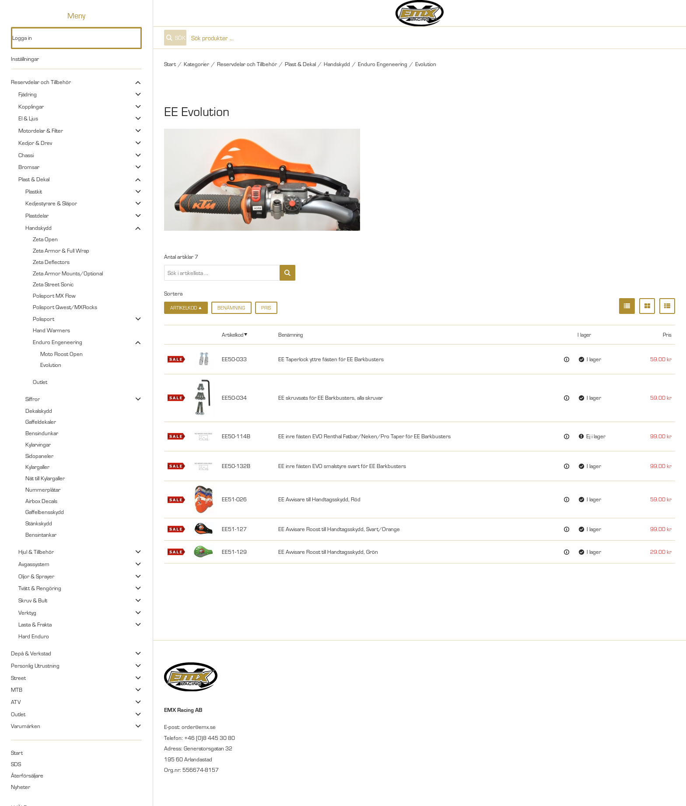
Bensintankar (40, 535)
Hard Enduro (33, 636)
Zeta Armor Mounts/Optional (68, 273)
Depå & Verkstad (31, 653)
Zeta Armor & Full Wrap (61, 250)
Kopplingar (31, 106)
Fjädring (27, 94)
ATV (16, 702)
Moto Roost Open (61, 354)
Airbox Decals (41, 501)
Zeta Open (45, 239)
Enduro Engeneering (57, 342)
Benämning (231, 307)
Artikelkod (232, 334)
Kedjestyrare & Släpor (51, 203)
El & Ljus (28, 118)
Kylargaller (37, 467)
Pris (266, 307)
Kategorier (196, 64)
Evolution (50, 365)
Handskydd (38, 228)
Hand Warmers (51, 330)
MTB (16, 689)
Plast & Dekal (33, 179)
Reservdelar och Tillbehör (41, 82)
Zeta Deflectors (51, 262)
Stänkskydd (38, 523)
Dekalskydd (38, 411)
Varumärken (25, 726)
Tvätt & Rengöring (39, 588)
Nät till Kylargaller (45, 478)
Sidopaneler (39, 456)
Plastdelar (37, 215)
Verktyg (27, 612)
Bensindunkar (41, 433)
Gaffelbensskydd (44, 512)
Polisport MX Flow (54, 295)
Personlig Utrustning (35, 665)
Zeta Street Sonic (53, 284)
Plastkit (33, 191)
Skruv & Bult (32, 600)
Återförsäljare (27, 775)
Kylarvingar (38, 444)
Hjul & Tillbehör (36, 552)
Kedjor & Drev (35, 143)
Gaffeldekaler (40, 422)
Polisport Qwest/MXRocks (65, 307)
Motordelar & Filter (40, 130)
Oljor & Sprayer (36, 576)
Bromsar (28, 167)
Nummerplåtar (42, 489)
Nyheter (20, 787)
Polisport (43, 319)
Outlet (40, 382)
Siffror (32, 399)
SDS (16, 764)
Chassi (26, 155)
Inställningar (25, 59)
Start (17, 753)
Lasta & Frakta (35, 624)
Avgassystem (33, 564)
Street (18, 678)
